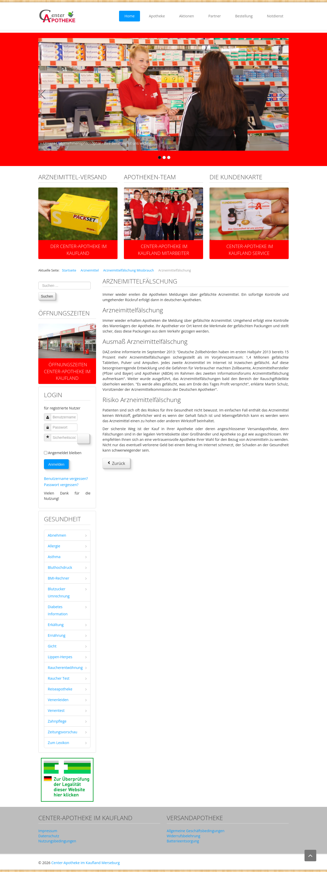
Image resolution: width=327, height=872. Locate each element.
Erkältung (56, 624)
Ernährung (56, 635)
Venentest (56, 710)
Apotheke (157, 16)
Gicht (52, 646)
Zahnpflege (57, 721)
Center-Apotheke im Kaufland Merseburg (85, 862)
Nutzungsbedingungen (57, 841)
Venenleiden (58, 699)
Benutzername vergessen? (66, 478)
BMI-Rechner (58, 578)
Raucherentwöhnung (65, 667)
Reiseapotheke (60, 689)
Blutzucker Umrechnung (58, 592)
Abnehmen (57, 535)
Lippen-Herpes (60, 656)
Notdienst (275, 16)
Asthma (54, 556)
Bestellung (244, 16)
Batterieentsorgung (183, 841)
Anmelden (56, 464)
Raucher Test (58, 678)
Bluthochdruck (60, 567)
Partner (214, 16)
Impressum (47, 830)
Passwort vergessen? (61, 484)
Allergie (54, 546)
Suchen (47, 296)
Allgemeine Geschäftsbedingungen (196, 830)
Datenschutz (48, 835)
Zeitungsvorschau (62, 731)
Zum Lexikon (58, 742)
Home (129, 16)
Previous (45, 94)
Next (282, 94)
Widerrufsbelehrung (183, 835)
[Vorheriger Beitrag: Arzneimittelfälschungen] (116, 463)
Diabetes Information (58, 610)
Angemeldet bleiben (64, 452)
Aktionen (186, 16)
